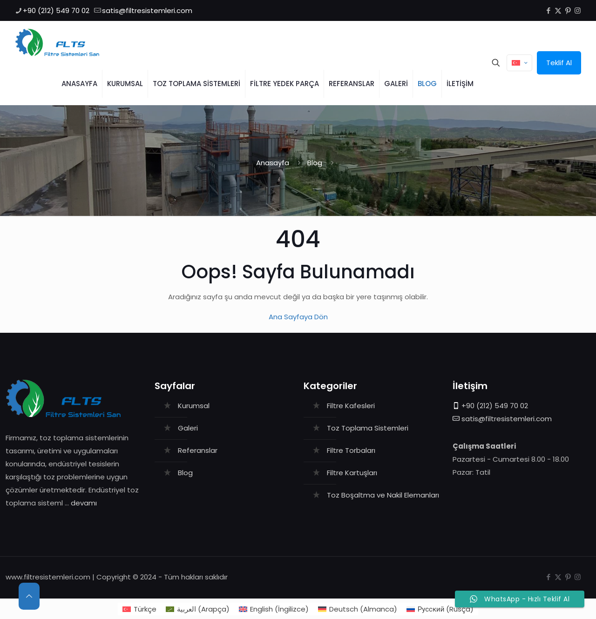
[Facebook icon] (548, 10)
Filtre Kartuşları (352, 473)
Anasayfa (272, 163)
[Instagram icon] (577, 10)
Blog (314, 163)
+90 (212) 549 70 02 (494, 405)
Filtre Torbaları (351, 450)
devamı (84, 503)
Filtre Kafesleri (351, 405)
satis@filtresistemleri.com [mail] (147, 10)
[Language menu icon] (519, 62)
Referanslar (197, 450)
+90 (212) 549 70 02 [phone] (56, 10)
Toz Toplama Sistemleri (367, 428)
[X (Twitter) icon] (558, 10)
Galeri (188, 428)
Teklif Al (559, 62)
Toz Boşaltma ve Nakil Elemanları (383, 495)
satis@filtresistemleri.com (506, 419)
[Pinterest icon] (567, 10)
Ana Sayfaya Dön (298, 317)
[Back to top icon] (29, 596)
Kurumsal (194, 405)
